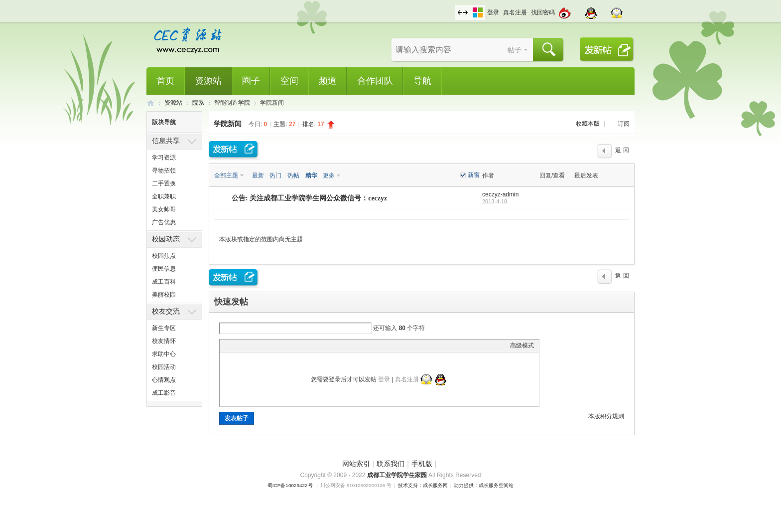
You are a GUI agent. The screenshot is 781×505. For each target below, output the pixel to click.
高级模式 (522, 345)
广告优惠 (164, 222)
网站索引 (356, 464)
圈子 (251, 81)
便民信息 (164, 268)
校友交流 (166, 311)
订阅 (624, 123)
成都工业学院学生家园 (397, 475)
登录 (493, 12)
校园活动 (164, 366)
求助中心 (164, 353)
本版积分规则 (606, 416)
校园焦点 (164, 255)
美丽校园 (164, 294)
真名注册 (515, 12)
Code (287, 345)
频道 (328, 81)
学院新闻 (228, 124)
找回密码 (543, 12)
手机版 (421, 464)
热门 (275, 175)
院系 (198, 102)
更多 (329, 175)
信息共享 (166, 141)
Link (262, 345)
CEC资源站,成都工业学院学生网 (150, 103)
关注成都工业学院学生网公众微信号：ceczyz (318, 198)
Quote (274, 345)
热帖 (293, 175)
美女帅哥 (164, 209)
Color (237, 345)
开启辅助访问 (452, 6)
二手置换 (164, 183)
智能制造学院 (232, 102)
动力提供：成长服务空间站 (484, 485)
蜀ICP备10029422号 (290, 485)
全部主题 (226, 175)
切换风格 (477, 12)
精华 (311, 175)
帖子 (514, 50)
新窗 (474, 174)
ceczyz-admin (500, 194)
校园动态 (166, 239)
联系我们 (390, 464)
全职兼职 (164, 196)
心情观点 (164, 379)
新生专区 (164, 328)
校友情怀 (164, 340)
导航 (422, 81)
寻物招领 (164, 170)
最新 (258, 175)
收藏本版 (588, 123)
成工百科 (164, 281)
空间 (289, 81)
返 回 (622, 150)
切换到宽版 (462, 12)
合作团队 (375, 81)
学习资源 (164, 157)
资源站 (208, 81)
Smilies (299, 345)
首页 (165, 81)
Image (250, 345)
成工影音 (164, 392)
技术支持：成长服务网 (423, 485)
